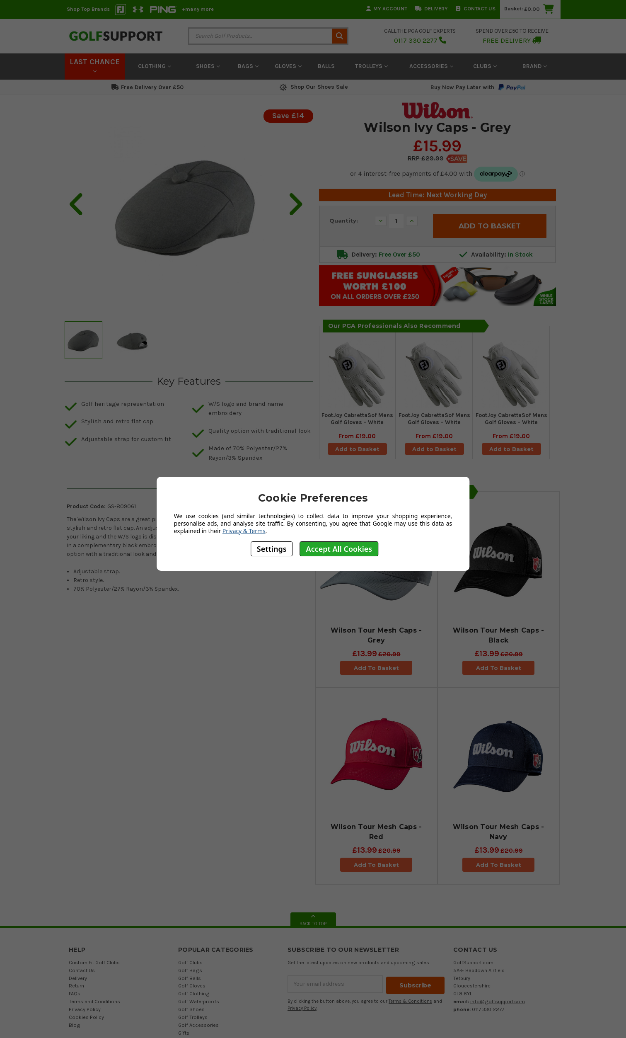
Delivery (431, 8)
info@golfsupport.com (497, 1001)
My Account (386, 8)
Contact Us (475, 8)
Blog (74, 1025)
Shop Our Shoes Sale (313, 86)
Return (76, 985)
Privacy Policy (85, 1009)
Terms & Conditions (410, 1000)
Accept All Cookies (339, 549)
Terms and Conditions (94, 1001)
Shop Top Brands (88, 9)
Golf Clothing (194, 993)
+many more (198, 9)
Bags (248, 66)
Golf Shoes (191, 1009)
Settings (272, 549)
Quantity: (343, 220)
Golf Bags (190, 970)
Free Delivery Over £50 (147, 87)
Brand (534, 66)
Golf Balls (189, 978)
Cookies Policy (86, 1017)
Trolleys (371, 66)
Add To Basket (376, 668)
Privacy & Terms (244, 531)
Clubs (485, 66)
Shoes (208, 66)
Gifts (183, 1033)
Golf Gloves (191, 985)
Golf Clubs (190, 962)
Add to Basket (357, 450)
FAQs (74, 993)
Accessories (431, 66)
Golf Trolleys (193, 1017)
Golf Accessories (198, 1025)
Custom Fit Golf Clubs (94, 962)
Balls (326, 66)
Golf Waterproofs (198, 1001)
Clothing (154, 66)
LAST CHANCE (95, 65)
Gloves (288, 66)
